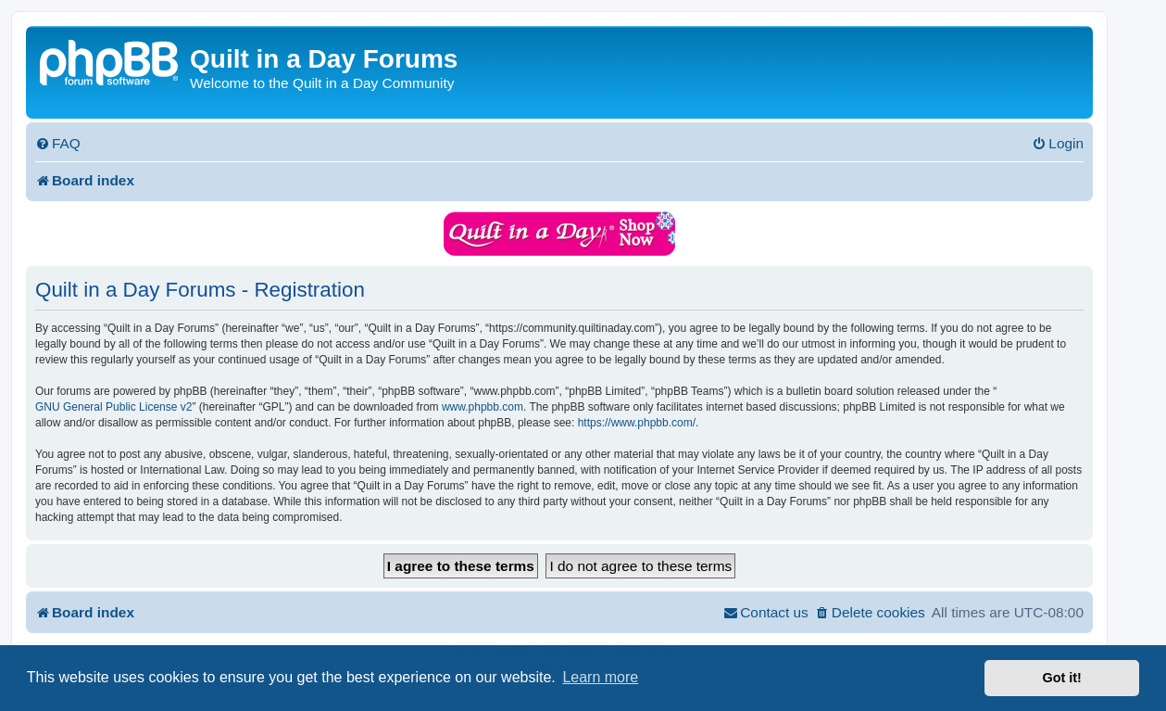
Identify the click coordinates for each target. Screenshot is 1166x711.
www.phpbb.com (482, 406)
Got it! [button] (1062, 677)
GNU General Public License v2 (113, 406)
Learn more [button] (600, 677)
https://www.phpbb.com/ (637, 422)
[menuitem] (58, 143)
